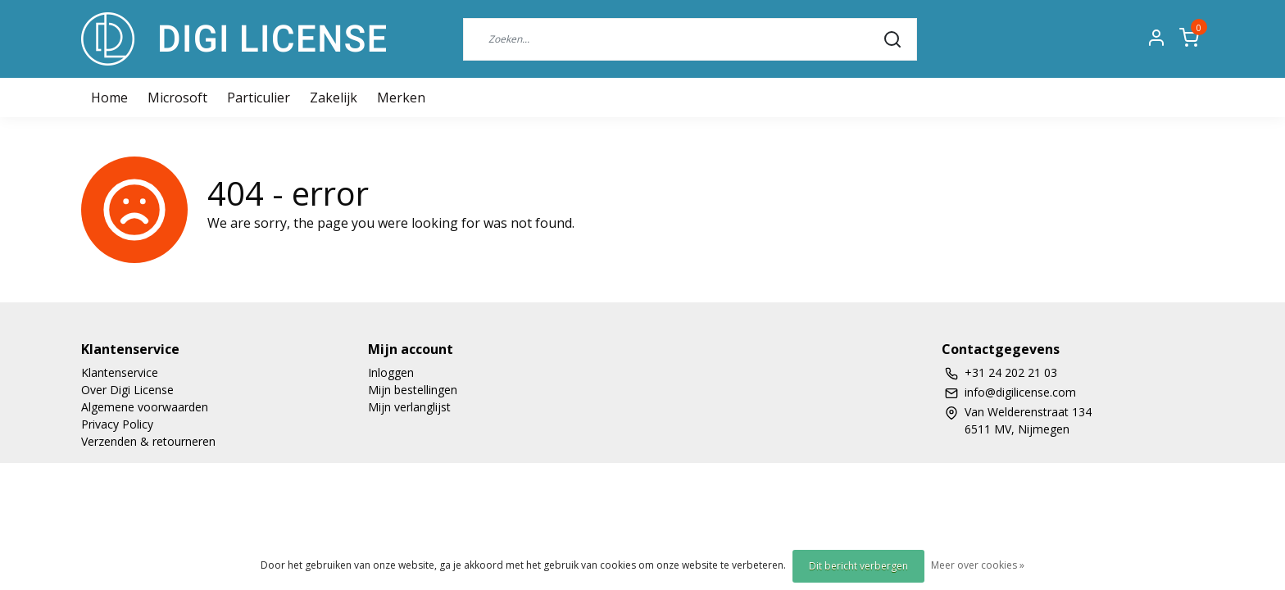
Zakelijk (333, 97)
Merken (401, 97)
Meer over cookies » (977, 565)
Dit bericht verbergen (858, 566)
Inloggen (391, 372)
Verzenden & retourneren (148, 441)
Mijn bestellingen (412, 389)
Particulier (258, 97)
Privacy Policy (117, 424)
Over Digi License (127, 389)
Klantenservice (119, 372)
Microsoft (177, 97)
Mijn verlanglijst (409, 407)
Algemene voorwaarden (144, 407)
